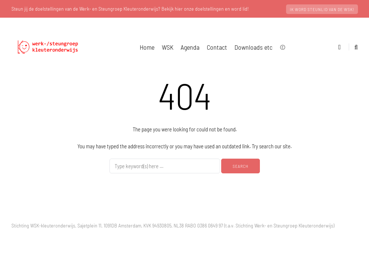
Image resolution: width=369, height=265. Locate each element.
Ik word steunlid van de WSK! (322, 9)
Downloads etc (253, 47)
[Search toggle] (353, 46)
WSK (167, 47)
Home (147, 47)
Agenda (190, 47)
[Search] (164, 166)
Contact (217, 47)
